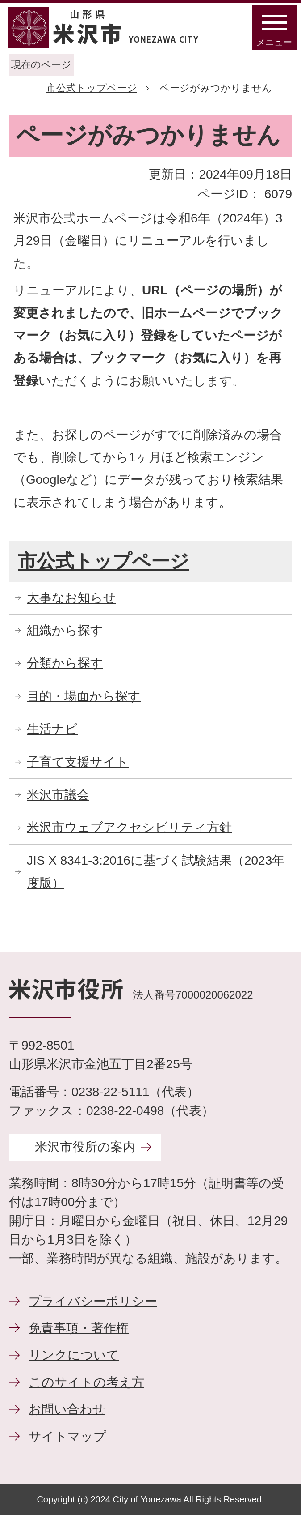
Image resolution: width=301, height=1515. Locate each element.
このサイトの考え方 (86, 1382)
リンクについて (74, 1355)
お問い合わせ (67, 1409)
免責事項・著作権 (79, 1328)
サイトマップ (67, 1436)
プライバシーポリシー (93, 1301)
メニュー (274, 42)
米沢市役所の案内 (85, 1147)
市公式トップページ (91, 88)
